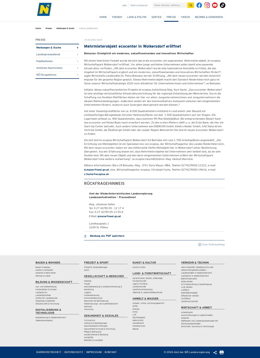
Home (103, 17)
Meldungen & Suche (65, 28)
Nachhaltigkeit (138, 317)
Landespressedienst (57, 54)
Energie (135, 309)
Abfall (135, 306)
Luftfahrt (185, 290)
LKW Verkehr (187, 287)
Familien (87, 281)
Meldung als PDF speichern (104, 235)
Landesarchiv (41, 292)
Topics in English (139, 5)
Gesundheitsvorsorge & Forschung (99, 329)
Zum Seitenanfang (211, 244)
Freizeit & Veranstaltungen (95, 267)
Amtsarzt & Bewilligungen (95, 323)
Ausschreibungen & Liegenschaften (197, 315)
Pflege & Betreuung (92, 331)
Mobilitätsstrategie (189, 292)
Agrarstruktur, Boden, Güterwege (147, 278)
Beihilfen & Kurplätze (93, 340)
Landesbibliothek (43, 295)
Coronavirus (89, 320)
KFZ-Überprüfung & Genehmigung (196, 284)
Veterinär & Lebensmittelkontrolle (147, 292)
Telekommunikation (44, 320)
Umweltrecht (138, 323)
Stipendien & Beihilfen (45, 301)
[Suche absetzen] (190, 5)
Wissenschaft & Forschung (47, 303)
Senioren (88, 306)
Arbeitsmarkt (187, 312)
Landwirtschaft (139, 286)
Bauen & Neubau (42, 267)
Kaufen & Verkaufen (44, 270)
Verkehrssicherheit (189, 301)
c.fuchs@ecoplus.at (96, 174)
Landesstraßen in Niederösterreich (196, 273)
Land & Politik (136, 17)
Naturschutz (137, 320)
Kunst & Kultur (139, 267)
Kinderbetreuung (91, 295)
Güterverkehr (187, 281)
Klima (134, 312)
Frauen (87, 284)
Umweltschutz (138, 326)
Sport (86, 270)
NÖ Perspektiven (57, 74)
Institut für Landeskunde (46, 298)
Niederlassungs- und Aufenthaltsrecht (101, 303)
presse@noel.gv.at (109, 216)
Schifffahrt (186, 298)
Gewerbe (185, 318)
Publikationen (57, 61)
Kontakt (111, 352)
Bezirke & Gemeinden (209, 17)
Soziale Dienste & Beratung (96, 334)
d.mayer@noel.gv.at (96, 169)
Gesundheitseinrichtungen (96, 326)
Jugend (87, 292)
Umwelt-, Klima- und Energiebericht (148, 303)
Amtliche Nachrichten (57, 68)
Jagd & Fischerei (139, 284)
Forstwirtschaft (139, 281)
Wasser (135, 329)
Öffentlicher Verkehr (190, 295)
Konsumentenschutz (93, 298)
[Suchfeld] (170, 5)
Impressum (94, 352)
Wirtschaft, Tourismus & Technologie (197, 326)
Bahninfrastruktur (189, 278)
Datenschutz (73, 352)
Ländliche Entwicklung (142, 289)
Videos (185, 17)
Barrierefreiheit (48, 352)
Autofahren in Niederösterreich (195, 276)
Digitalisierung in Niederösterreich (50, 317)
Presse (171, 17)
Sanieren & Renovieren (45, 273)
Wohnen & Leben (43, 276)
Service (156, 17)
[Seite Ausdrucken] (222, 353)
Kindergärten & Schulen (46, 289)
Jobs (124, 5)
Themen (117, 17)
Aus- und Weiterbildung (46, 286)
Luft (134, 314)
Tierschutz (89, 309)
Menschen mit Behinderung (96, 301)
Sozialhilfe (88, 337)
